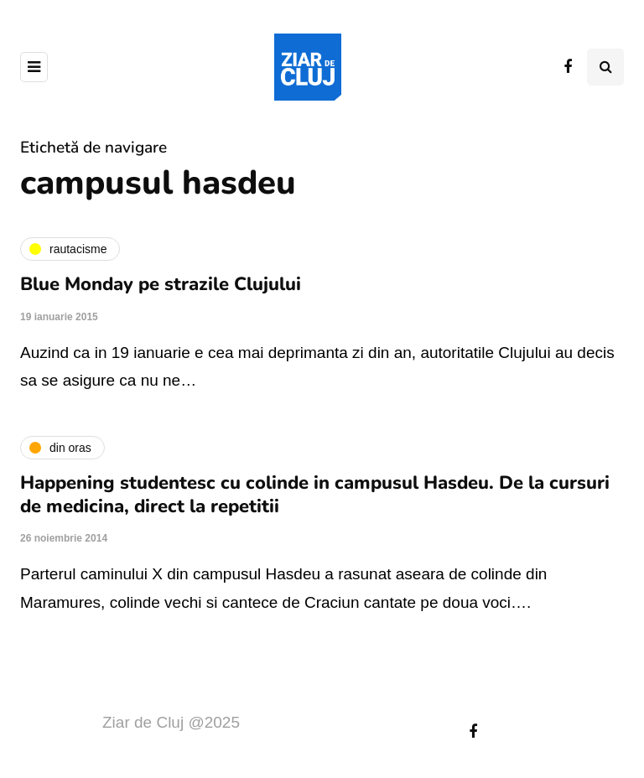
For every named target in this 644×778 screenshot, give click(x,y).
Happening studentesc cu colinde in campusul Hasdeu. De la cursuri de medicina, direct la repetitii (315, 494)
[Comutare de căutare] (605, 67)
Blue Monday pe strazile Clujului (160, 284)
